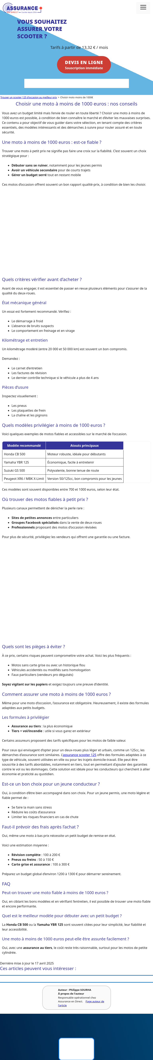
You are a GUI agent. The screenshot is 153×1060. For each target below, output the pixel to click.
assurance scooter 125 (79, 755)
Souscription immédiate (84, 64)
